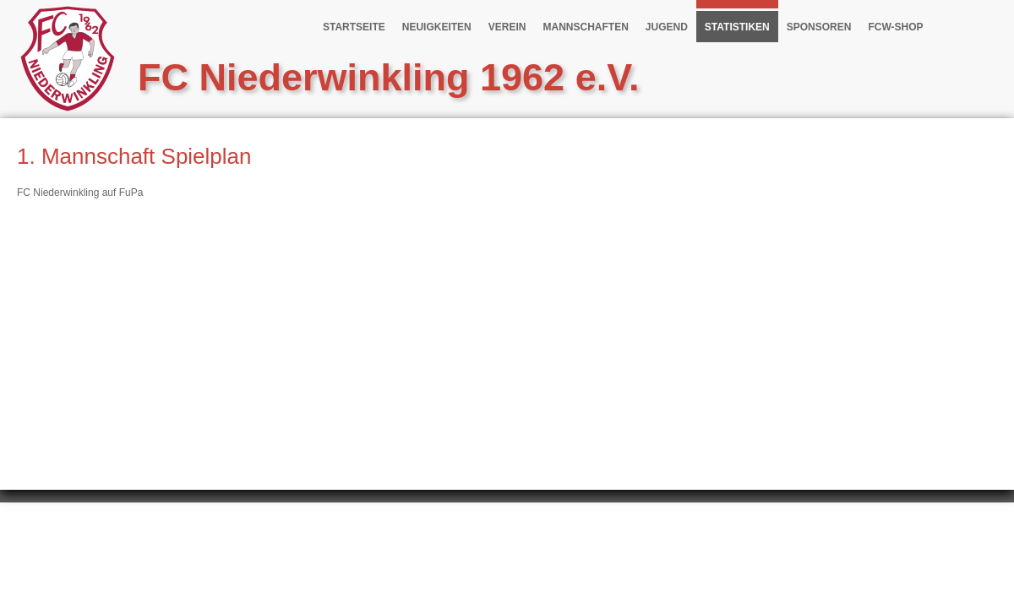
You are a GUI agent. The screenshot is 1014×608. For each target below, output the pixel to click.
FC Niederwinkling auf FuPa (80, 192)
